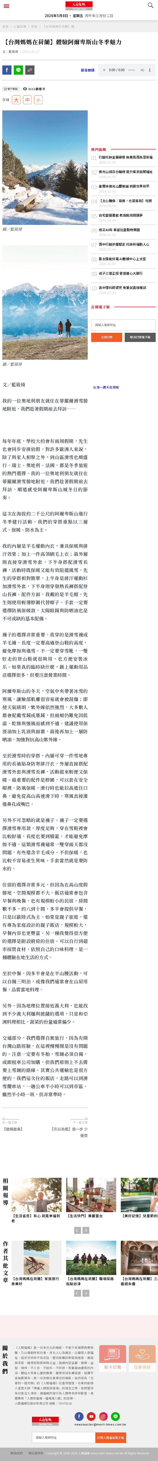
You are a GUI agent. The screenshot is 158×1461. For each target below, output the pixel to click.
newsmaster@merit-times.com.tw (100, 1426)
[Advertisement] (79, 1113)
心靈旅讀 (20, 26)
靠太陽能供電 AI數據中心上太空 (124, 272)
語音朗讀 (88, 72)
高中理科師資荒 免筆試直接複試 (124, 301)
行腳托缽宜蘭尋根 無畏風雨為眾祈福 (126, 161)
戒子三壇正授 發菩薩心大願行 (122, 287)
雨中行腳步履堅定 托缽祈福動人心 (126, 257)
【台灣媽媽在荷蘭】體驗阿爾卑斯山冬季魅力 (60, 26)
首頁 (5, 26)
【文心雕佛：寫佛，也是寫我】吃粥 (127, 213)
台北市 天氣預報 (123, 382)
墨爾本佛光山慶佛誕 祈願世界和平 (126, 198)
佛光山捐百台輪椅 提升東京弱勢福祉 (126, 181)
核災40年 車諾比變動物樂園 (121, 242)
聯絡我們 (12, 1455)
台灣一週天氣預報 (106, 402)
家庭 (34, 26)
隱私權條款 (33, 1455)
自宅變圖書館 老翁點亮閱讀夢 (122, 228)
